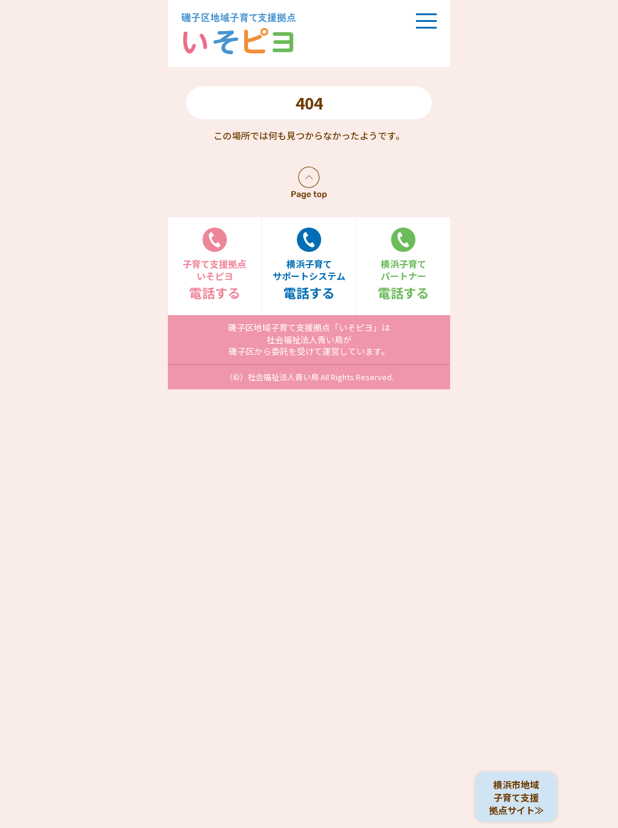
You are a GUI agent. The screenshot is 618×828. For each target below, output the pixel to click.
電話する (215, 264)
